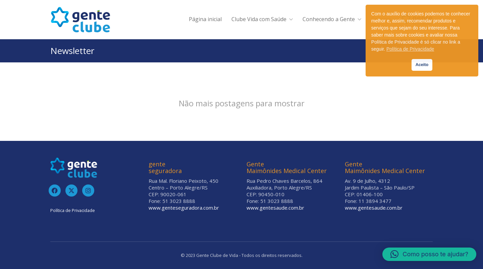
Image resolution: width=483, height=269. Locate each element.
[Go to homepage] (80, 20)
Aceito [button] (422, 64)
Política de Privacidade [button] (410, 49)
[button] (429, 254)
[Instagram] (88, 190)
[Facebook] (55, 190)
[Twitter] (71, 190)
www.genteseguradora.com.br (184, 207)
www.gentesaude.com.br (275, 207)
